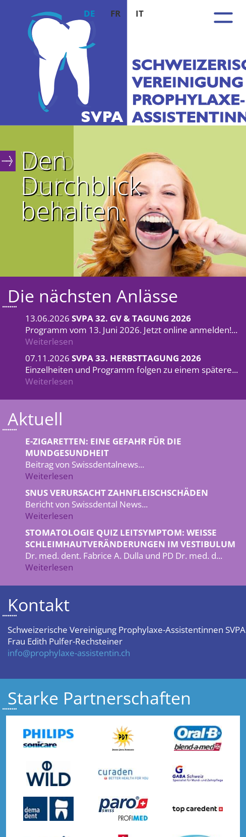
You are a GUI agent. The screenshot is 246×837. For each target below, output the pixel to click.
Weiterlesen (49, 341)
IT (140, 13)
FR (115, 13)
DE (89, 13)
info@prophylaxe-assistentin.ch (69, 653)
